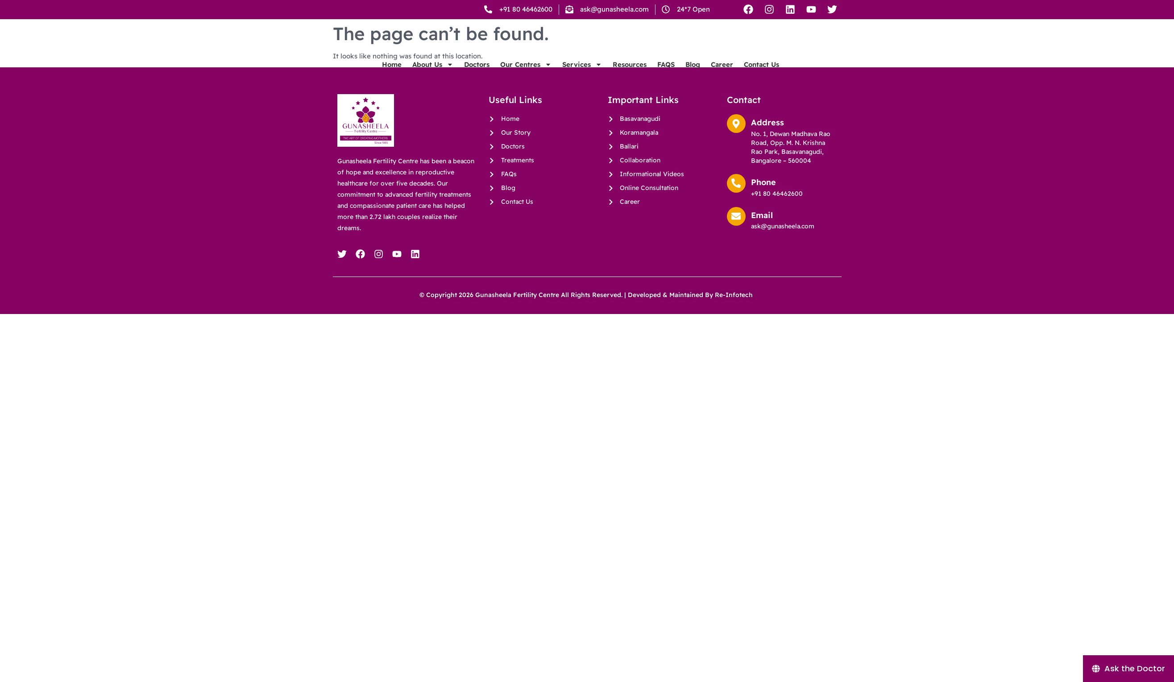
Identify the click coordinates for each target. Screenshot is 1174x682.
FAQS (788, 78)
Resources (752, 78)
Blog (815, 78)
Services (705, 78)
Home (514, 78)
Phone (763, 182)
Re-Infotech (735, 295)
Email (762, 215)
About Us (555, 78)
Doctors (599, 78)
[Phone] (736, 183)
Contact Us (884, 78)
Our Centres (648, 78)
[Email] (736, 216)
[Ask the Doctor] (1128, 668)
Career (845, 78)
